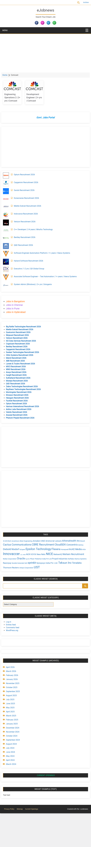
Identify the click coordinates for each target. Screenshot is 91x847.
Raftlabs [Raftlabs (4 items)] (8, 563)
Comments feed (14, 627)
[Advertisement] (45, 51)
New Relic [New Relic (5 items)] (54, 554)
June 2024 (12, 752)
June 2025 (12, 703)
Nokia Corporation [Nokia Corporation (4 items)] (25, 559)
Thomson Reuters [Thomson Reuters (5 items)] (36, 567)
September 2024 (15, 739)
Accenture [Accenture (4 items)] (17, 541)
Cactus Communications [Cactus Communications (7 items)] (24, 544)
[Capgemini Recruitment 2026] (8, 183)
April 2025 (12, 711)
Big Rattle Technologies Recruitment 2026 (25, 326)
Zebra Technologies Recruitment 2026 (23, 386)
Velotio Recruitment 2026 (18, 412)
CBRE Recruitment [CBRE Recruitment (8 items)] (50, 544)
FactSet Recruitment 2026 (18, 401)
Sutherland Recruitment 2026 (20, 378)
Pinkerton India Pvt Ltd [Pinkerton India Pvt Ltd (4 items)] (58, 559)
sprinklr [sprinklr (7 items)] (53, 562)
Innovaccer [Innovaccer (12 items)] (24, 554)
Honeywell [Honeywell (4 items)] (72, 549)
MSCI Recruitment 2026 (17, 366)
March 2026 (13, 671)
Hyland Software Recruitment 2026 (30, 261)
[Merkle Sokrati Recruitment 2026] (8, 207)
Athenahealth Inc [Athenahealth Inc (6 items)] (73, 540)
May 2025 (12, 707)
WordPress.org (14, 630)
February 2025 (14, 719)
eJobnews (45, 10)
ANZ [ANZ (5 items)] (45, 541)
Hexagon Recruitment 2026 (19, 398)
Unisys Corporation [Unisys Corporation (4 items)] (52, 567)
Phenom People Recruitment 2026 (22, 418)
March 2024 (13, 764)
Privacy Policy (9, 809)
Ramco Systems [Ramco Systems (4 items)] (17, 563)
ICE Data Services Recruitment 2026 (23, 341)
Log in (10, 621)
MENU (5, 30)
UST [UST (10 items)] (62, 567)
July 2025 (12, 699)
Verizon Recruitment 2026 (26, 221)
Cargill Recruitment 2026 (18, 375)
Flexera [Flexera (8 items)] (63, 549)
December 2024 (14, 727)
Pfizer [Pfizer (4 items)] (47, 559)
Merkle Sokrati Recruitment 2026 (29, 206)
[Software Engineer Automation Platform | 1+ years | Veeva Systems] (8, 254)
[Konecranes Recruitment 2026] (8, 199)
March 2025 (13, 715)
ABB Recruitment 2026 (17, 361)
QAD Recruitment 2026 (25, 245)
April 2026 (12, 667)
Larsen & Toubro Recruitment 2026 (22, 364)
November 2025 (14, 683)
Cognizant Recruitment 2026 (20, 344)
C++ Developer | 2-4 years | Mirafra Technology (35, 229)
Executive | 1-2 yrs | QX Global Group (31, 269)
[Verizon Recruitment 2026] (8, 222)
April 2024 (12, 760)
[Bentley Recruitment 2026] (8, 238)
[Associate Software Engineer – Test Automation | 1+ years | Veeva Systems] (8, 277)
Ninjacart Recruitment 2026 (19, 335)
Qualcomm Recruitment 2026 (20, 332)
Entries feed (13, 624)
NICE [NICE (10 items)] (62, 554)
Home (6, 75)
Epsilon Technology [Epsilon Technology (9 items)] (46, 549)
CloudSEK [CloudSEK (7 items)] (67, 544)
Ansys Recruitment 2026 (18, 372)
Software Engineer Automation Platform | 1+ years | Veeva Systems (44, 253)
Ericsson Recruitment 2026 (19, 395)
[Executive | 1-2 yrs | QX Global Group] (8, 270)
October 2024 (13, 735)
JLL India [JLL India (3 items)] (35, 554)
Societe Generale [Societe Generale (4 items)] (39, 563)
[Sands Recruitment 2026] (8, 191)
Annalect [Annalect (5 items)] (38, 541)
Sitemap (20, 809)
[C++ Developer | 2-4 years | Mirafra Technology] (8, 230)
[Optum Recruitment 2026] (8, 175)
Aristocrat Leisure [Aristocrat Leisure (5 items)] (55, 541)
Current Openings (22, 2)
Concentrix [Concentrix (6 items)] (79, 544)
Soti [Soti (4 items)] (46, 563)
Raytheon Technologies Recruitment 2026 (25, 389)
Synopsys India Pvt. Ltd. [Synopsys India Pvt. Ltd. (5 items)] (68, 563)
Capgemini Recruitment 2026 (28, 182)
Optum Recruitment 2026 (26, 174)
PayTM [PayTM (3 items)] (43, 559)
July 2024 (12, 748)
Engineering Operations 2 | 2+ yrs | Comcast (13, 97)
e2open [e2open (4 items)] (30, 549)
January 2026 (13, 679)
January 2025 (13, 723)
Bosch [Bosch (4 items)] (7, 545)
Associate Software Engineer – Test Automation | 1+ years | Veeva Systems (47, 276)
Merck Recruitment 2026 (18, 358)
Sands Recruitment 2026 (26, 190)
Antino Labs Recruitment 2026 (20, 409)
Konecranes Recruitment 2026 (28, 198)
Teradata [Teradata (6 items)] (23, 567)
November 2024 (14, 731)
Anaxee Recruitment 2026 (18, 415)
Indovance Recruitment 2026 (28, 214)
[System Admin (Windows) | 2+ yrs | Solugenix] (8, 285)
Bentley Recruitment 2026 (26, 237)
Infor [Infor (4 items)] (13, 554)
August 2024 (13, 743)
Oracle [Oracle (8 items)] (36, 558)
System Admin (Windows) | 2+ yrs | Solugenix (35, 284)
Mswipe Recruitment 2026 (19, 381)
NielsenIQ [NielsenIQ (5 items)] (70, 554)
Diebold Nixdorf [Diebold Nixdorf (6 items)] (18, 549)
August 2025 (13, 695)
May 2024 (12, 756)
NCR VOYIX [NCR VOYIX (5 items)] (44, 554)
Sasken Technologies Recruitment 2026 (24, 352)
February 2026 (14, 675)
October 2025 (13, 687)
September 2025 (15, 691)
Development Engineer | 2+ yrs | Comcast (34, 97)
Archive (84, 2)
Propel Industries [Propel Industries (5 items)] (75, 558)
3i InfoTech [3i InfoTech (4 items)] (9, 541)
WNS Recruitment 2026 (17, 369)
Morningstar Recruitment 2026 (20, 392)
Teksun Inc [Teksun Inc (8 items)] (11, 567)
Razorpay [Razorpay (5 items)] (28, 563)
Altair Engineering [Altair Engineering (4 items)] (27, 541)
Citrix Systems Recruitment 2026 (21, 355)
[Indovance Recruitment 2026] (8, 215)
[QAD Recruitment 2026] (8, 246)
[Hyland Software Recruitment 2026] (8, 262)
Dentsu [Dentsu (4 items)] (7, 549)
